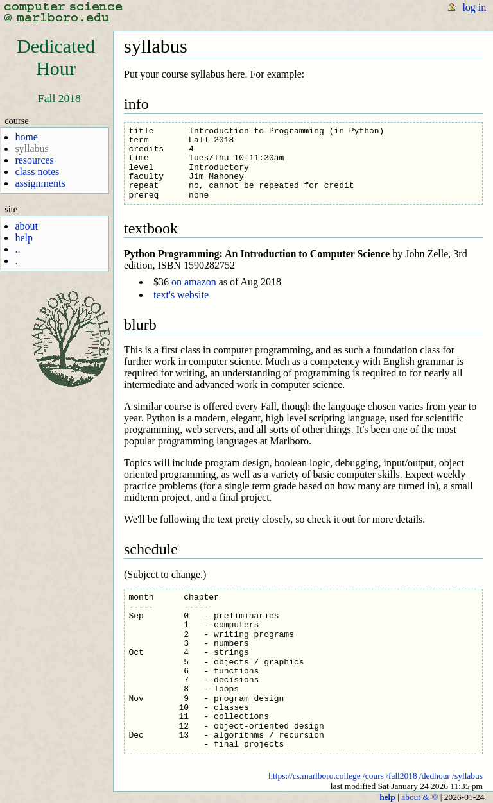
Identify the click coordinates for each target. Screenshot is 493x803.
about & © (419, 797)
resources (34, 160)
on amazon (193, 281)
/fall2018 (401, 776)
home (26, 136)
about (26, 226)
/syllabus (467, 776)
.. (17, 249)
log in (474, 7)
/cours (373, 776)
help (24, 237)
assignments (40, 183)
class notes (37, 171)
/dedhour (434, 776)
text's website (181, 294)
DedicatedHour (56, 57)
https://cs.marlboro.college (314, 776)
